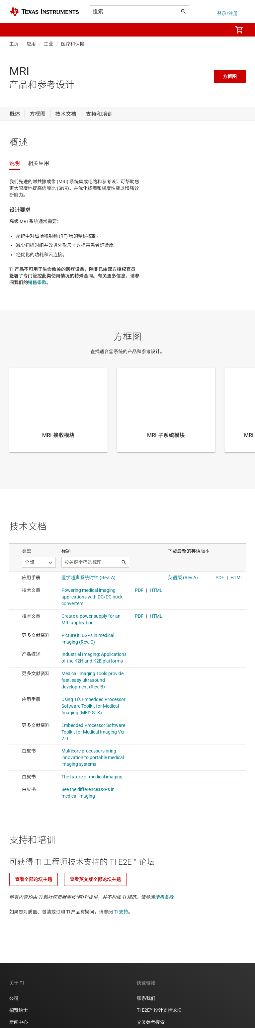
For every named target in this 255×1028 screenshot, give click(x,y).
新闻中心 (18, 1022)
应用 (31, 43)
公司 (14, 998)
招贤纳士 (18, 1010)
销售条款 (37, 282)
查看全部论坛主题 (33, 879)
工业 (48, 43)
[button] (16, 30)
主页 (14, 43)
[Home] (44, 11)
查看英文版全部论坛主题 (95, 879)
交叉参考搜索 (151, 1022)
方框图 (230, 76)
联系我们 (146, 998)
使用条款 (164, 897)
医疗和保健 (72, 43)
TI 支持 (121, 911)
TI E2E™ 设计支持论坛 (159, 1010)
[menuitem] (220, 30)
